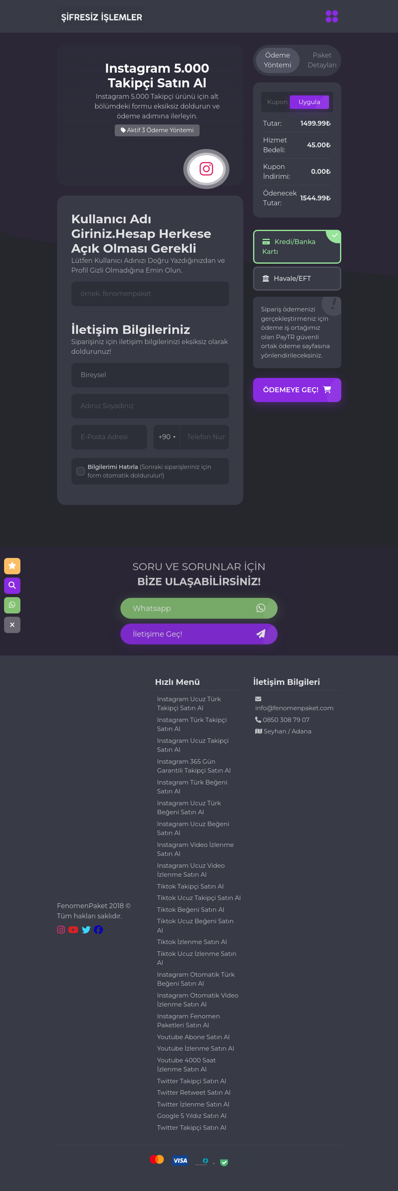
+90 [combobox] (167, 437)
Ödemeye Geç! (297, 390)
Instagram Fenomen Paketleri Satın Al (188, 1020)
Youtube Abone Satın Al (193, 1037)
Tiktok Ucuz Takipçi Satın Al (199, 898)
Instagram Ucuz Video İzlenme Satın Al (191, 870)
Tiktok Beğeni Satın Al (191, 909)
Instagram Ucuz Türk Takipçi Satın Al (189, 703)
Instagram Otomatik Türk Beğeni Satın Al (196, 979)
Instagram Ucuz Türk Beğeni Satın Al (189, 807)
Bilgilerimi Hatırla (149, 471)
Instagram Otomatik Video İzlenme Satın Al (197, 1000)
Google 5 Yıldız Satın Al (192, 1116)
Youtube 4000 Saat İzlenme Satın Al (186, 1064)
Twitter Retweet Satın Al (194, 1092)
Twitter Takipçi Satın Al (191, 1081)
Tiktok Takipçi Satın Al (190, 886)
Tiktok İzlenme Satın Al (192, 942)
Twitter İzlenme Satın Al (193, 1104)
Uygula (309, 102)
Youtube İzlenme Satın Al (195, 1048)
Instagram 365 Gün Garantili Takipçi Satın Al (194, 766)
